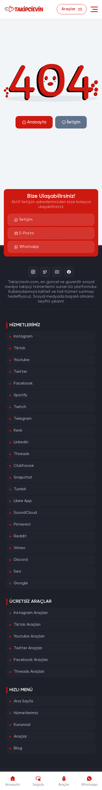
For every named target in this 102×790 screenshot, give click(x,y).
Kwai (18, 430)
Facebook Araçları (31, 660)
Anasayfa (34, 122)
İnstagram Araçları (31, 613)
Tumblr (20, 489)
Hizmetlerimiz (26, 713)
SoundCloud (25, 513)
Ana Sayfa (23, 701)
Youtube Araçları (29, 636)
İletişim (71, 122)
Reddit (20, 536)
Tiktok (19, 348)
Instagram (23, 336)
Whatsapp (26, 247)
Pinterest (22, 524)
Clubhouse (24, 466)
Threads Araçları (29, 672)
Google (21, 583)
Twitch (20, 407)
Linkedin (21, 442)
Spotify (20, 395)
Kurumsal (22, 725)
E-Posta (24, 233)
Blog (18, 748)
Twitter (20, 372)
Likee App (23, 501)
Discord (21, 560)
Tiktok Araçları (27, 625)
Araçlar (20, 737)
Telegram (23, 419)
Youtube (22, 360)
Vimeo (19, 548)
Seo (17, 572)
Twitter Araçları (28, 648)
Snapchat (23, 477)
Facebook (23, 383)
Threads (21, 454)
